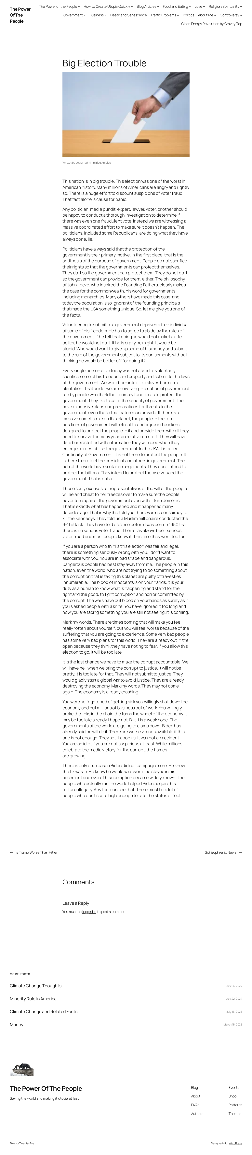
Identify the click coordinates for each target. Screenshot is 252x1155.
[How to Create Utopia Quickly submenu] (132, 6)
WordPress (235, 1143)
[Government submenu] (85, 15)
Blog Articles (103, 162)
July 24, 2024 (234, 986)
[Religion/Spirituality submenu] (241, 6)
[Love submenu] (204, 6)
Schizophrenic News (220, 852)
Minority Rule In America (33, 998)
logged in (89, 911)
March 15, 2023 (232, 1024)
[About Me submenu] (215, 15)
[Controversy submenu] (241, 15)
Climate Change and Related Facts (43, 1011)
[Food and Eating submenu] (190, 6)
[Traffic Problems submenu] (178, 15)
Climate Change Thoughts (35, 985)
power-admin (84, 162)
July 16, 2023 (234, 1011)
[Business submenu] (105, 15)
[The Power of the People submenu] (79, 6)
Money (16, 1024)
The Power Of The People (20, 15)
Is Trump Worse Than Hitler (36, 852)
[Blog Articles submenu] (158, 6)
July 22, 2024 (234, 998)
